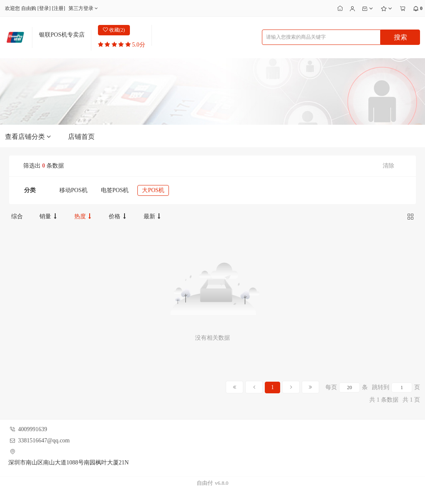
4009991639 (32, 429)
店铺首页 (81, 136)
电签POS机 (115, 190)
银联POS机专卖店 (62, 35)
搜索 (400, 37)
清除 (388, 166)
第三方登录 (84, 8)
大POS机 (153, 190)
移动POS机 (73, 190)
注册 (59, 8)
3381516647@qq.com (44, 440)
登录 (44, 8)
